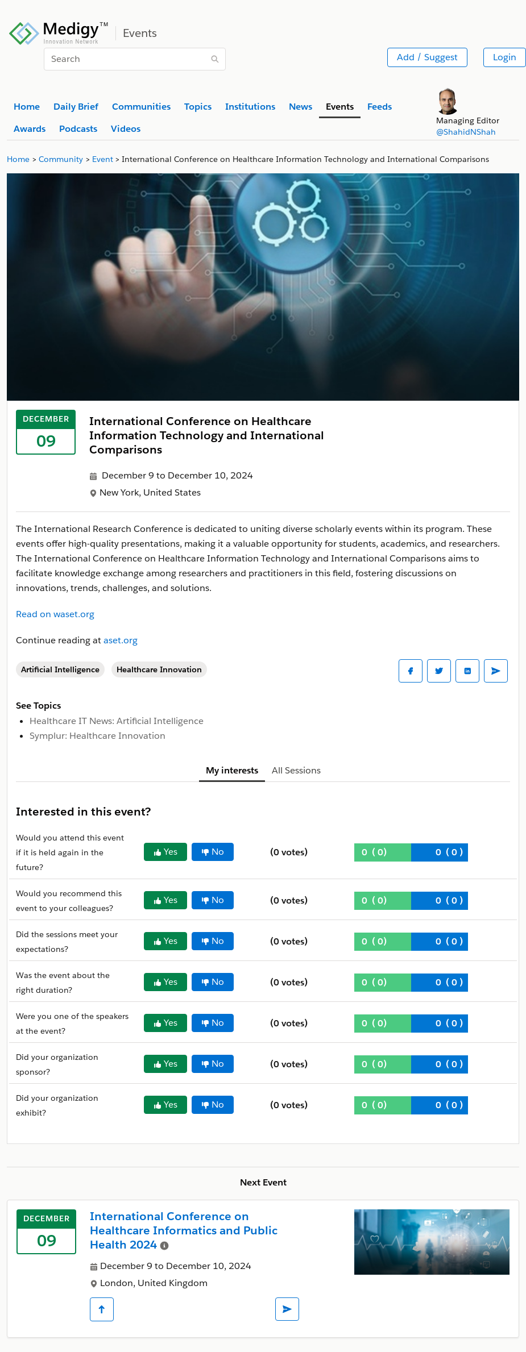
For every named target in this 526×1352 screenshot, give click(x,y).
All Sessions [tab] (296, 770)
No (212, 852)
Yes (165, 852)
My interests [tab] (232, 770)
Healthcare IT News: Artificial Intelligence (117, 721)
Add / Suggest (427, 57)
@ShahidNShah (466, 132)
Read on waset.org (55, 614)
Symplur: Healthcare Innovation (97, 736)
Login (504, 57)
